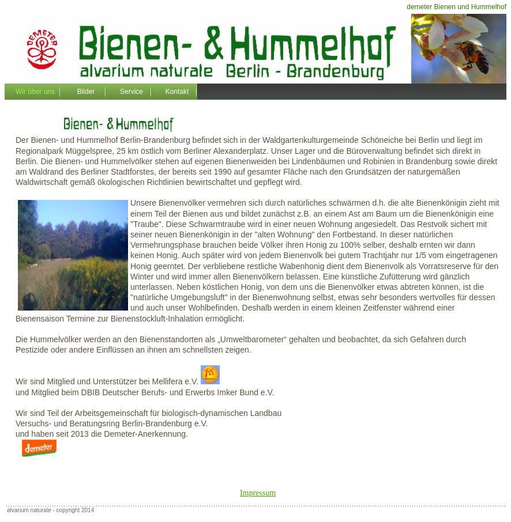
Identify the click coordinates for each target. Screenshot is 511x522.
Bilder (86, 92)
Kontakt (177, 92)
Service (131, 92)
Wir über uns (35, 92)
